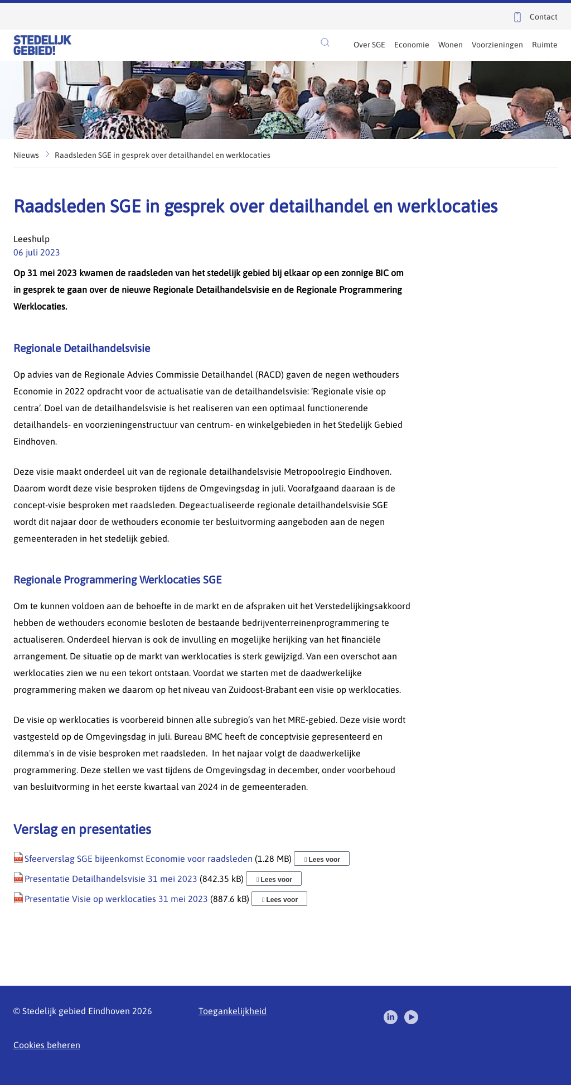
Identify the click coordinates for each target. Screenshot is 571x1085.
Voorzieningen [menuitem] (497, 44)
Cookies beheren (46, 1045)
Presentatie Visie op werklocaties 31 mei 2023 (116, 899)
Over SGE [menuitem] (369, 44)
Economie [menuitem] (411, 44)
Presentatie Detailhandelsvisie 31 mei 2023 (111, 879)
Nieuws (26, 155)
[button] (325, 42)
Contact (544, 16)
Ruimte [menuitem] (545, 44)
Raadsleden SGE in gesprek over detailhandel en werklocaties (162, 155)
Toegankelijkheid (233, 1011)
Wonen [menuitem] (450, 44)
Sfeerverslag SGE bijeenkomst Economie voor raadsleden (139, 858)
